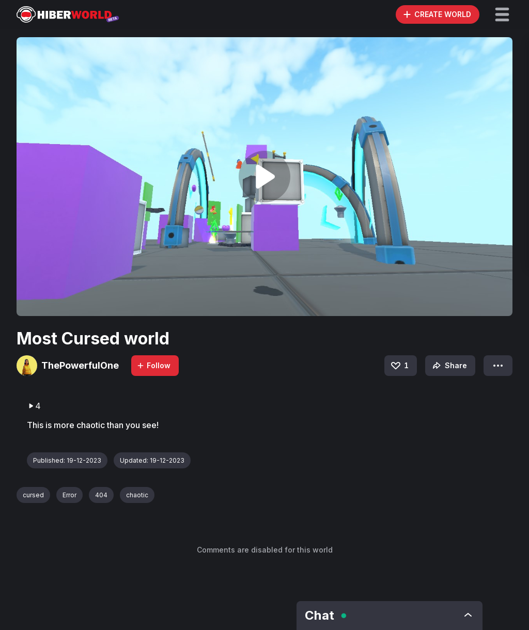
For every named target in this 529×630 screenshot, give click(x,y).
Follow (153, 365)
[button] (502, 14)
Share (448, 365)
